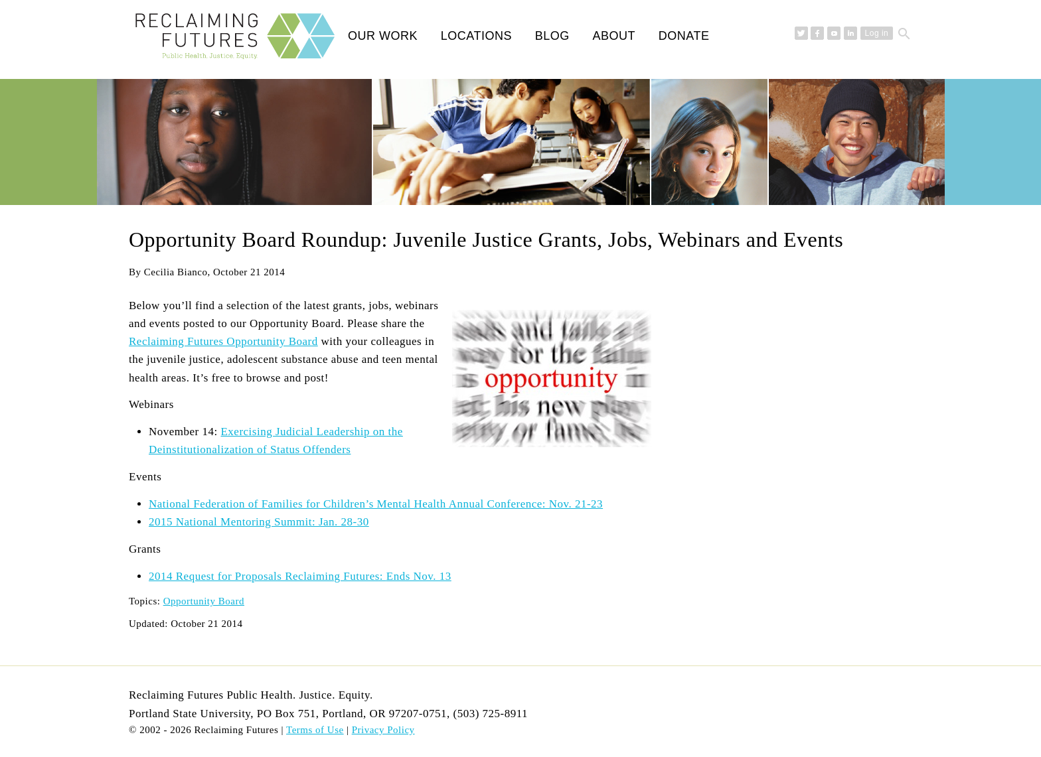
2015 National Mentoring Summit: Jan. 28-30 (259, 522)
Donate (684, 35)
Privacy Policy (383, 729)
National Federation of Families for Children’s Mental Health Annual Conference (376, 504)
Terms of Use (315, 729)
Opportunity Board (203, 601)
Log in (877, 33)
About (613, 35)
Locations (476, 35)
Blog (552, 35)
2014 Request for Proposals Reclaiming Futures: (300, 576)
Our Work (383, 35)
